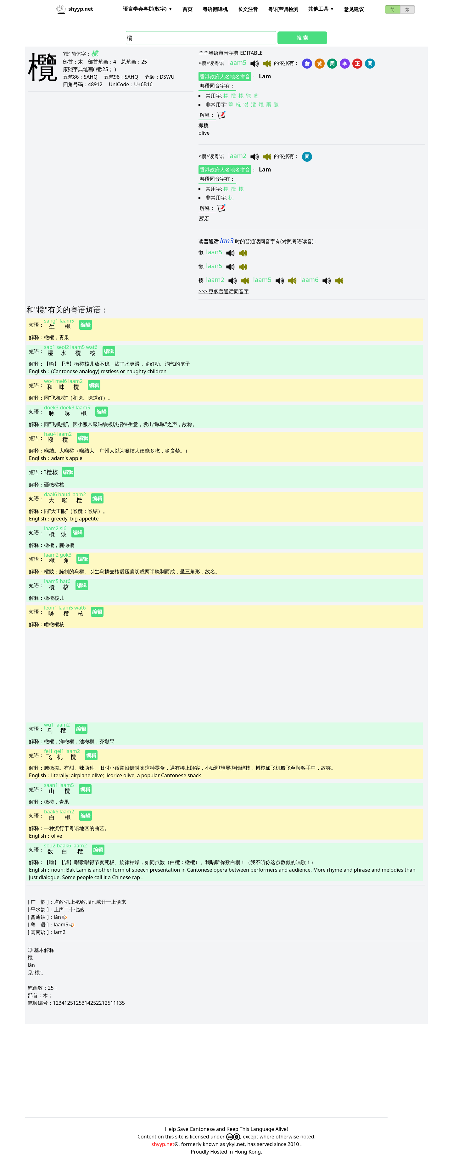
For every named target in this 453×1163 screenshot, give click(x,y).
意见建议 (354, 9)
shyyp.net (162, 1144)
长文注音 (248, 9)
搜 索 (302, 37)
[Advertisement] (215, 675)
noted (307, 1136)
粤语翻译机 (215, 9)
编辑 (86, 324)
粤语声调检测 (283, 9)
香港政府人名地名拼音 (225, 76)
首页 (187, 9)
